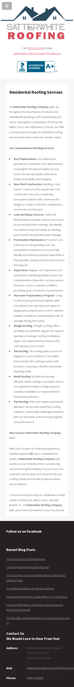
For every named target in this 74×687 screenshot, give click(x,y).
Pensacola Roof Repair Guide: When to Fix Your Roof (36, 596)
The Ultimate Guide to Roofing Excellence (30, 588)
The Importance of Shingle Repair (25, 559)
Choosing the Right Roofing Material (27, 567)
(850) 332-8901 (35, 48)
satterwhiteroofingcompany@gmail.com (37, 53)
